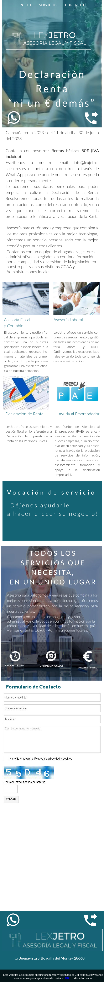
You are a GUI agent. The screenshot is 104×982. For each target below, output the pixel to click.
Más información (83, 978)
